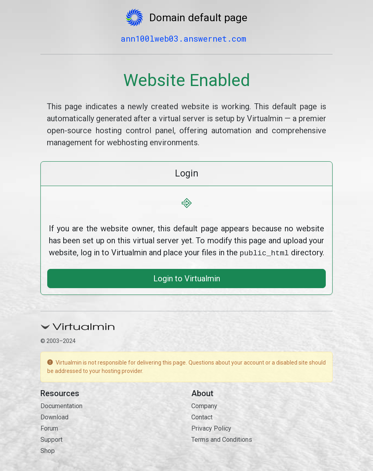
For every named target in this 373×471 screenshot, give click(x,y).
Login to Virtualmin (186, 278)
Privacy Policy (211, 427)
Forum (49, 427)
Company (204, 405)
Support (51, 439)
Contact (202, 416)
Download (54, 416)
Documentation (61, 405)
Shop (47, 450)
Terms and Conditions (221, 439)
